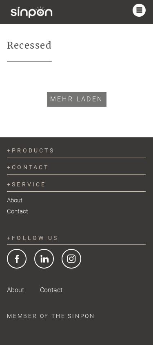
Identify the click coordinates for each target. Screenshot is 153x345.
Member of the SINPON (51, 316)
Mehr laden (76, 99)
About (14, 200)
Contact (17, 211)
